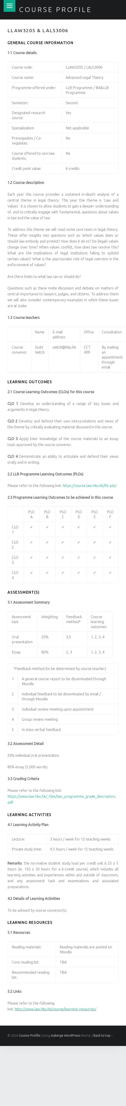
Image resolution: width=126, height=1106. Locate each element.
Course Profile (55, 9)
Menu (9, 6)
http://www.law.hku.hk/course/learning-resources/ (55, 1009)
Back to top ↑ (103, 1035)
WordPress (72, 1035)
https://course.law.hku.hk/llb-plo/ (89, 486)
